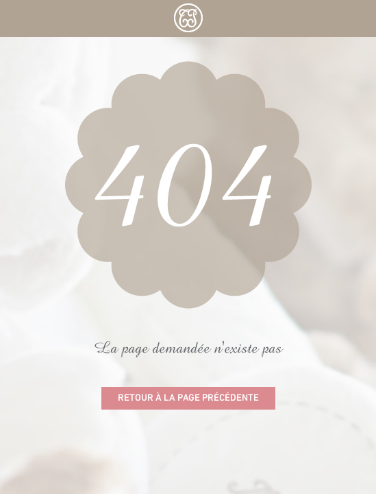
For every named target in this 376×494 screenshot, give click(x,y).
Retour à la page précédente (188, 398)
